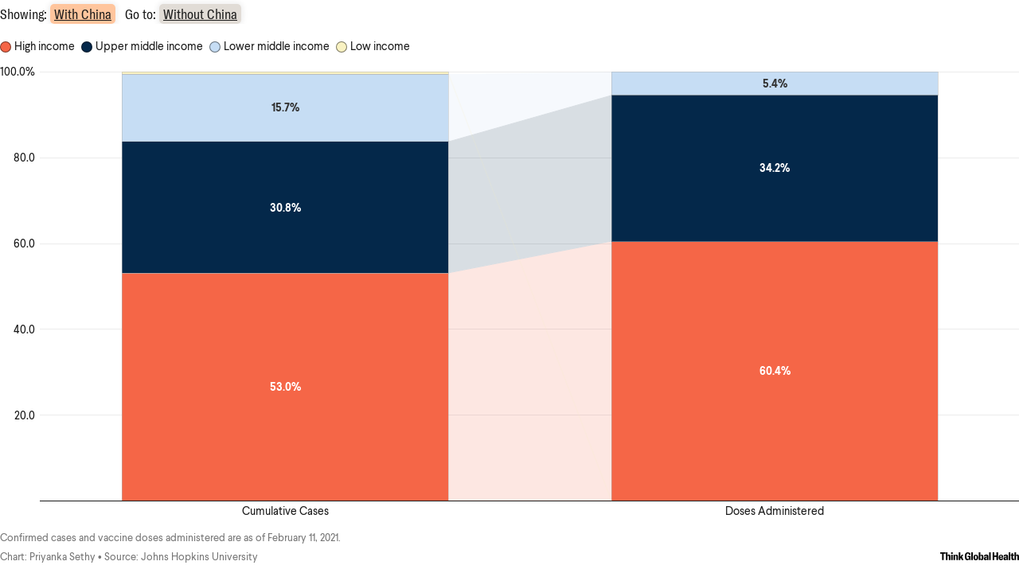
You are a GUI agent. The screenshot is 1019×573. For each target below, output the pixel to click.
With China (82, 14)
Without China (200, 14)
